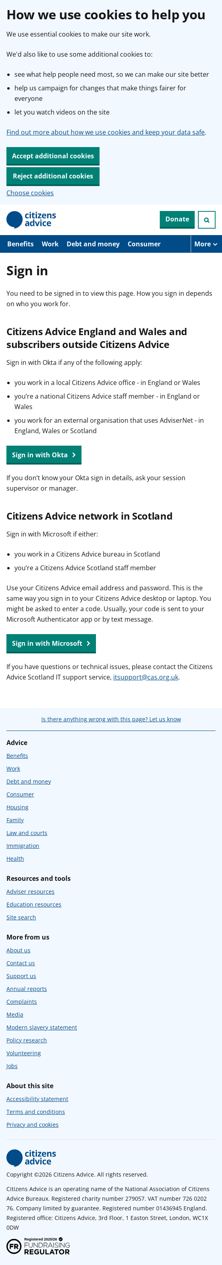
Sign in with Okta (44, 455)
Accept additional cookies (53, 155)
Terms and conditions (35, 1112)
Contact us (20, 963)
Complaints (21, 1001)
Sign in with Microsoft (51, 644)
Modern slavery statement (41, 1027)
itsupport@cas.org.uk (145, 677)
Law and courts (26, 833)
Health (15, 858)
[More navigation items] (206, 244)
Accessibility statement (37, 1099)
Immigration (22, 845)
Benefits (20, 243)
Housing (17, 807)
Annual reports (26, 989)
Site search (21, 917)
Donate (177, 219)
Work (50, 243)
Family (15, 820)
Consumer (144, 243)
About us (18, 950)
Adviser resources (30, 891)
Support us (21, 976)
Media (14, 1014)
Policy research (26, 1040)
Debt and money (93, 243)
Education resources (33, 904)
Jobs (12, 1066)
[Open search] (207, 220)
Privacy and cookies (32, 1124)
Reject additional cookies (53, 176)
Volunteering (23, 1053)
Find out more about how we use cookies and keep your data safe (105, 132)
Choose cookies (30, 192)
